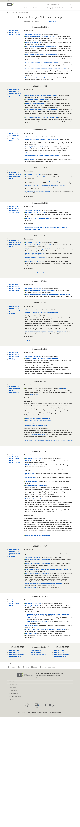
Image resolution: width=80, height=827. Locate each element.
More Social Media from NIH (48, 667)
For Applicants (18, 8)
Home (8, 12)
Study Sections (37, 8)
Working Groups (52, 21)
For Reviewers (27, 8)
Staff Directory (64, 0)
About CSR (14, 12)
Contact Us (12, 667)
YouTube (26, 667)
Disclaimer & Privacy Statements (29, 712)
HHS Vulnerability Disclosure (55, 712)
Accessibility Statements (42, 712)
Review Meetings (47, 8)
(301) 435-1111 (39, 676)
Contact (70, 0)
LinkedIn (34, 667)
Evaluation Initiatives (58, 8)
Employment (40, 699)
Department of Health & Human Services (18, 0)
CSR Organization (23, 12)
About (69, 8)
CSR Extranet (57, 0)
